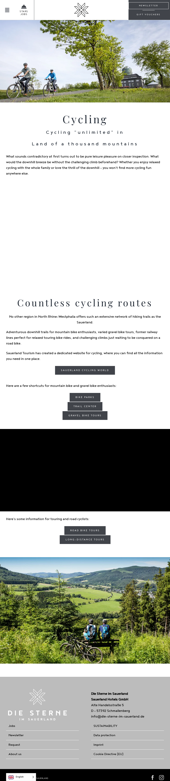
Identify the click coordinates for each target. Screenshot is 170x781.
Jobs (11, 726)
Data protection (104, 735)
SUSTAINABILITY (105, 726)
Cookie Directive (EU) (108, 754)
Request (14, 745)
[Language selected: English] (21, 777)
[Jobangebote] (21, 10)
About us (14, 754)
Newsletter (15, 735)
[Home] (81, 10)
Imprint (98, 745)
